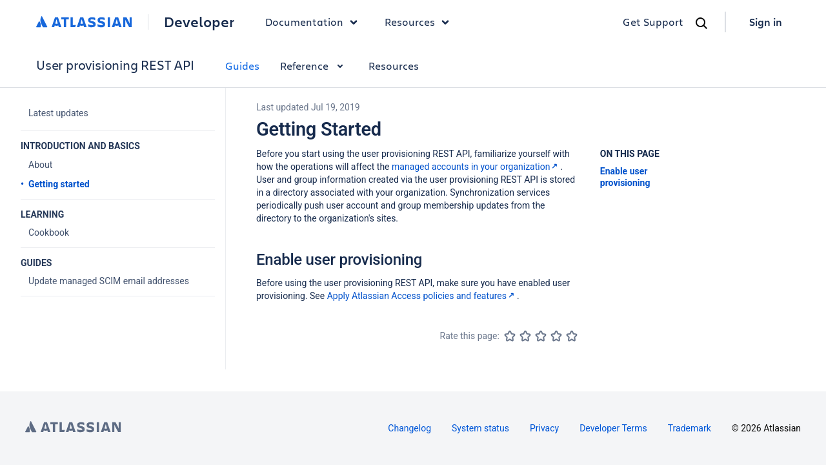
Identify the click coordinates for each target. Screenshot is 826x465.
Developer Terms (613, 428)
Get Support (653, 21)
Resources (393, 65)
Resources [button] (420, 22)
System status (480, 428)
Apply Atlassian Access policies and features (422, 296)
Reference (314, 65)
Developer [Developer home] (199, 22)
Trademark (689, 428)
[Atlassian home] (84, 22)
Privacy (544, 428)
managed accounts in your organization (476, 166)
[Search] (701, 23)
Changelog (409, 428)
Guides (242, 65)
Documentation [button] (314, 22)
